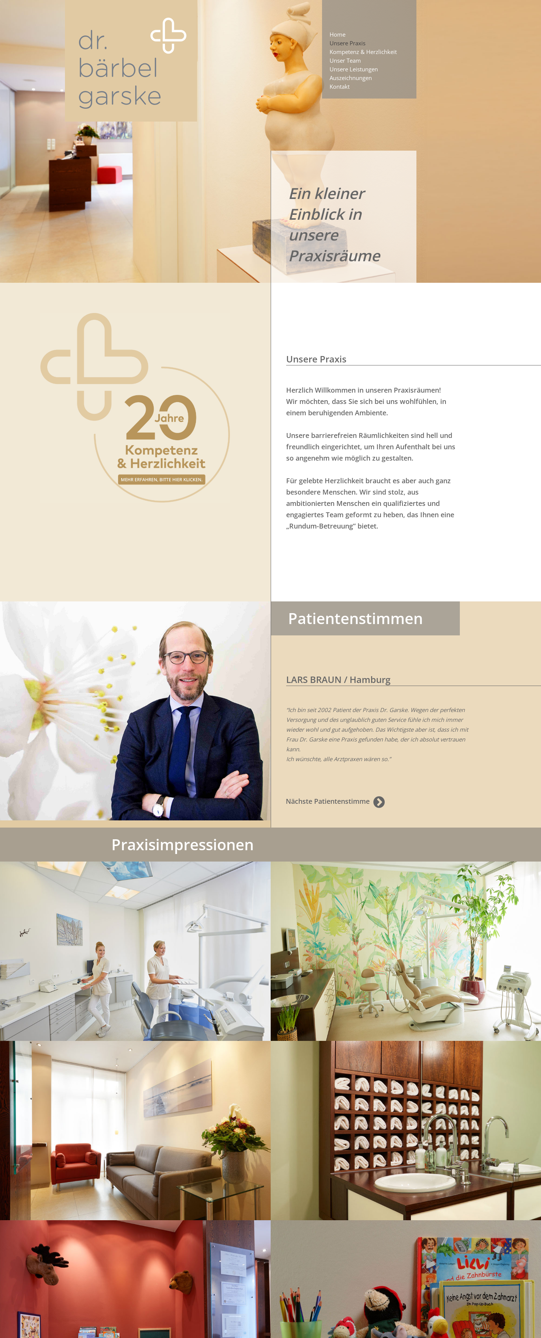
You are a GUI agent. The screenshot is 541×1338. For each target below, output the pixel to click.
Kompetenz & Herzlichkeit (363, 51)
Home (337, 34)
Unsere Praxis (347, 43)
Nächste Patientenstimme (335, 802)
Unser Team (345, 60)
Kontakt (340, 86)
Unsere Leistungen (354, 69)
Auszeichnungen (351, 78)
